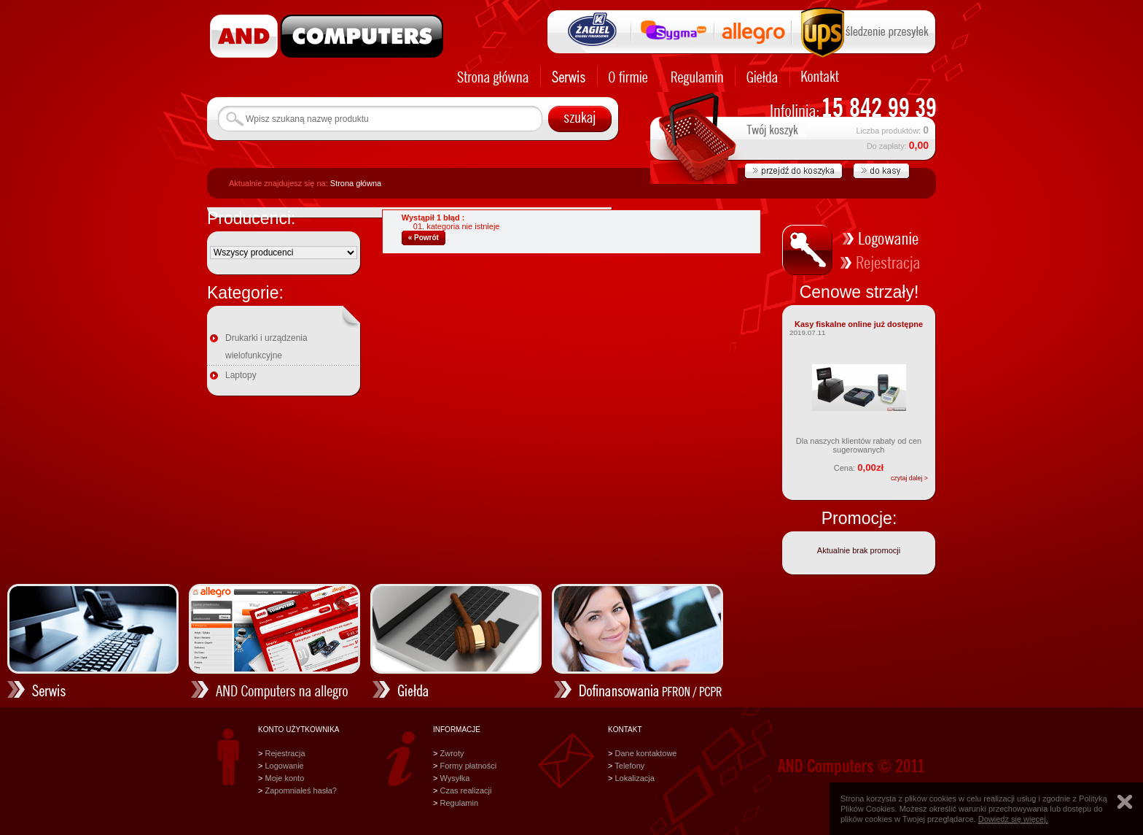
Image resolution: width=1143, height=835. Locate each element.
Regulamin (459, 803)
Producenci (249, 218)
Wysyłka (454, 778)
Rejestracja (285, 753)
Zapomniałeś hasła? (300, 790)
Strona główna (355, 183)
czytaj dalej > (909, 478)
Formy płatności (468, 765)
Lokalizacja (634, 778)
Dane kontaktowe (645, 753)
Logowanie (284, 765)
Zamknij (1124, 802)
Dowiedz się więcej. (1013, 819)
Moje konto (284, 778)
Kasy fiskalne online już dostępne (859, 324)
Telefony (629, 765)
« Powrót (423, 238)
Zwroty (452, 753)
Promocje (857, 518)
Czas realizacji (465, 790)
